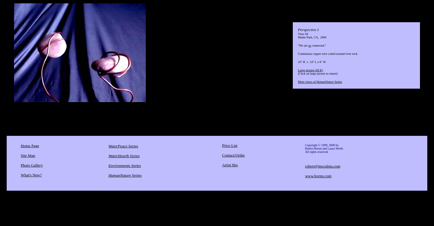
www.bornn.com (318, 176)
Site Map (28, 155)
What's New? (31, 175)
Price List (229, 145)
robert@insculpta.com (322, 166)
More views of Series (320, 81)
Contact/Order (233, 155)
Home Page (30, 145)
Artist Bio (230, 165)
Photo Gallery (32, 165)
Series (123, 146)
